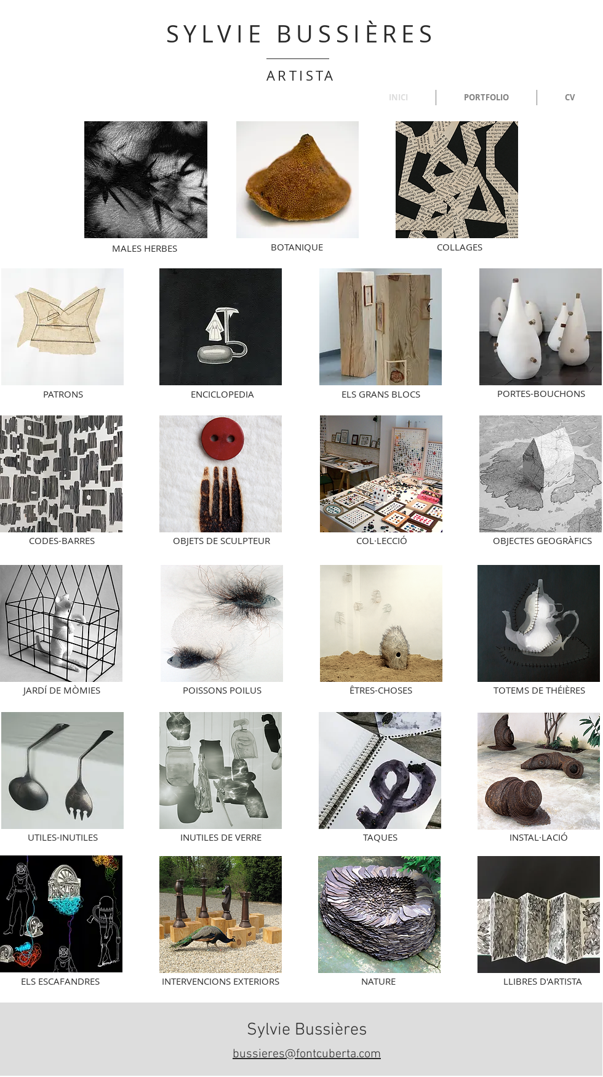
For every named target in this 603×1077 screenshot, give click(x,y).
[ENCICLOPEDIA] (222, 394)
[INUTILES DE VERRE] (221, 837)
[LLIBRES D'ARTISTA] (542, 981)
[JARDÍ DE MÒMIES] (61, 690)
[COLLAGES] (459, 247)
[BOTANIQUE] (296, 247)
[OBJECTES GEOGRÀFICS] (542, 540)
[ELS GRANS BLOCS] (380, 394)
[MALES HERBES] (144, 248)
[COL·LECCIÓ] (381, 540)
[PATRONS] (62, 394)
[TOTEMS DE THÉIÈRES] (539, 690)
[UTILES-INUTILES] (62, 837)
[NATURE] (378, 981)
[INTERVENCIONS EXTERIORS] (220, 981)
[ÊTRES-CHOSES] (380, 690)
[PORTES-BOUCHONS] (540, 393)
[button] (486, 97)
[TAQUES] (380, 837)
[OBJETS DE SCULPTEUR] (221, 540)
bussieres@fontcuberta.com (307, 1054)
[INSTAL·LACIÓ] (538, 837)
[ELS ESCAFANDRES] (60, 981)
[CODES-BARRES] (61, 540)
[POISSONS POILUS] (222, 690)
